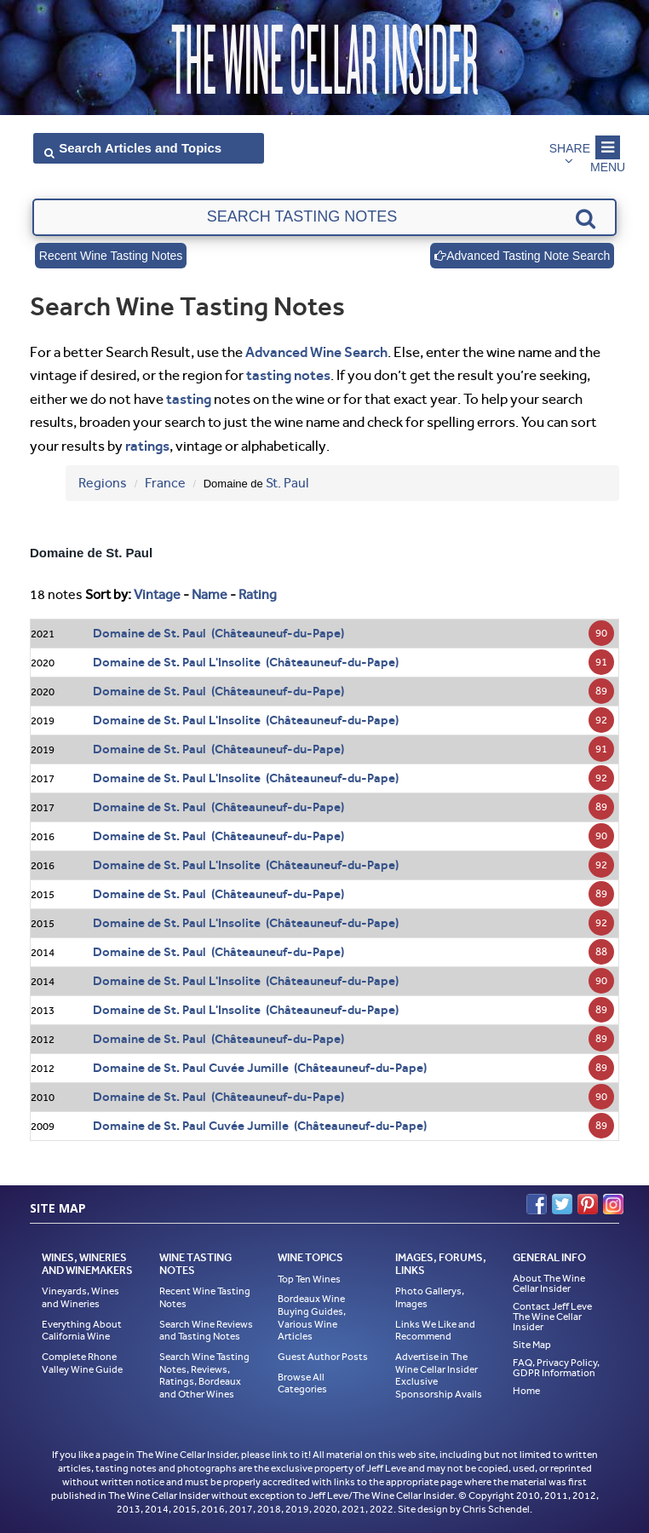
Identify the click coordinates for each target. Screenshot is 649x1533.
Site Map (532, 1345)
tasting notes (288, 374)
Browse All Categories (302, 1383)
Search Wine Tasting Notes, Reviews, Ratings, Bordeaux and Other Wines (204, 1375)
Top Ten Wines (309, 1279)
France (165, 483)
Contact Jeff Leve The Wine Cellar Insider (552, 1316)
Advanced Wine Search (316, 351)
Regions (102, 483)
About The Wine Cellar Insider (549, 1283)
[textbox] (324, 217)
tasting (188, 398)
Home (526, 1391)
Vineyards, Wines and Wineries (80, 1297)
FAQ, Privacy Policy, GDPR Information (556, 1368)
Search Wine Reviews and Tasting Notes (206, 1330)
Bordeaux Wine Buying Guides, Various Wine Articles (312, 1317)
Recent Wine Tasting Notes (111, 255)
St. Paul (287, 483)
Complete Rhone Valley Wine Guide (82, 1363)
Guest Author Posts (323, 1357)
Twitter (562, 1204)
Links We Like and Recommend (435, 1330)
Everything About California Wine (82, 1330)
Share (569, 148)
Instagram (613, 1204)
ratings (147, 445)
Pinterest (587, 1204)
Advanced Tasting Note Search (522, 255)
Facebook (536, 1204)
